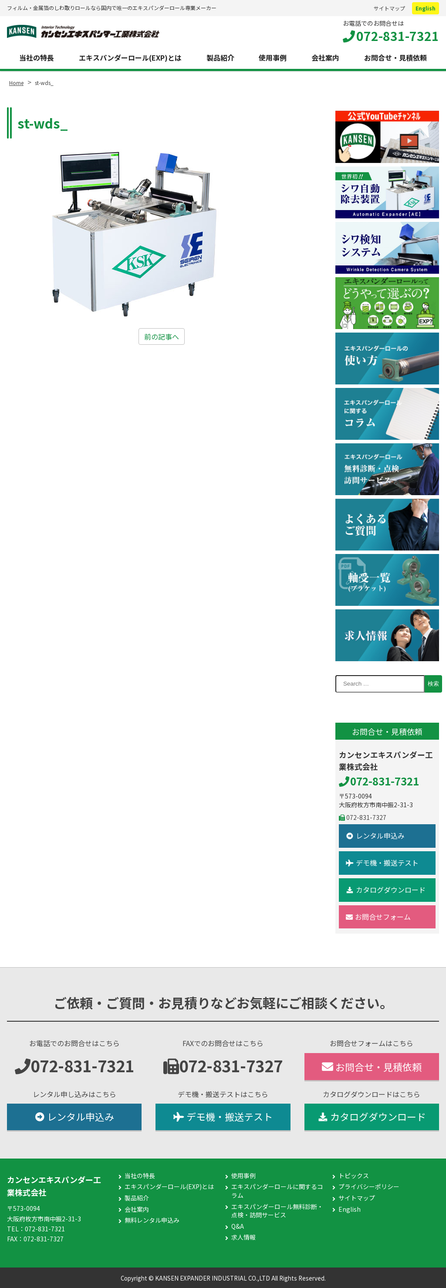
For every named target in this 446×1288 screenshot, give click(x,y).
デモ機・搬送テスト (382, 862)
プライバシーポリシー (368, 1187)
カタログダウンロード (386, 889)
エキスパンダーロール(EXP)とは (130, 57)
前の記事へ (161, 336)
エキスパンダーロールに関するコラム (277, 1191)
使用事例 (273, 57)
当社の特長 (36, 57)
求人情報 (243, 1237)
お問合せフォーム (378, 916)
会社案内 (325, 57)
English (426, 8)
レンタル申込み (375, 835)
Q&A (237, 1226)
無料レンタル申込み (152, 1220)
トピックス (353, 1176)
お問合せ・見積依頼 (395, 57)
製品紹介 (220, 57)
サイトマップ (389, 8)
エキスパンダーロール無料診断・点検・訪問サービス (277, 1211)
